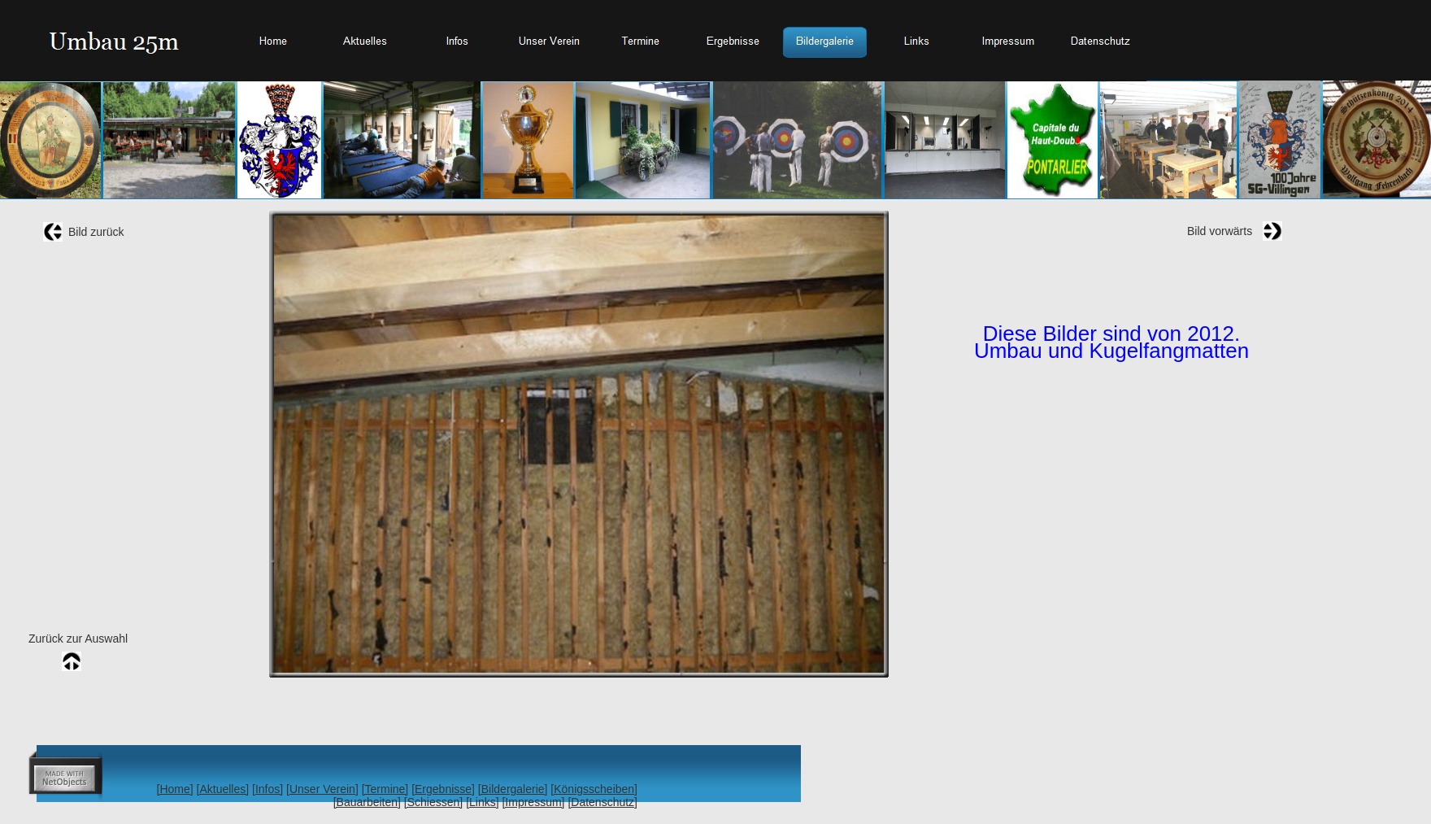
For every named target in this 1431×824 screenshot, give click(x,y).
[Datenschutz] (602, 802)
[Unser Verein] (322, 789)
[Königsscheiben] (593, 789)
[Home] (175, 789)
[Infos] (267, 789)
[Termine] (385, 789)
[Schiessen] (433, 802)
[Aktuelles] (223, 789)
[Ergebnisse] (443, 789)
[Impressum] (533, 802)
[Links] (482, 802)
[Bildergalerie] (513, 789)
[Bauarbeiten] (367, 802)
